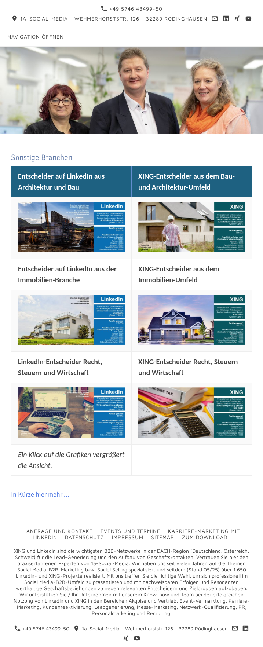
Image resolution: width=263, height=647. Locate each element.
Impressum (127, 537)
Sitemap (162, 537)
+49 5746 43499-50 (131, 9)
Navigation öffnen (35, 36)
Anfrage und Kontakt (59, 531)
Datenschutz (84, 537)
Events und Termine (130, 531)
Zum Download (204, 537)
